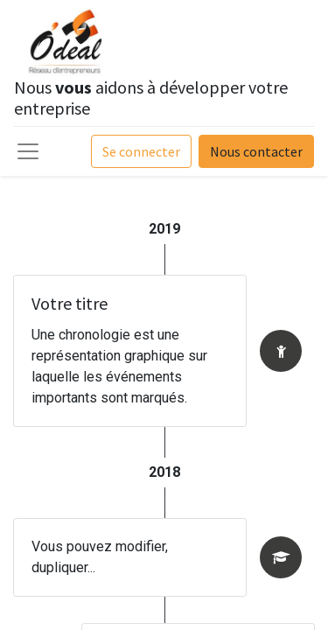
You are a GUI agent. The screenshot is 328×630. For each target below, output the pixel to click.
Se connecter (141, 151)
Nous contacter (256, 151)
